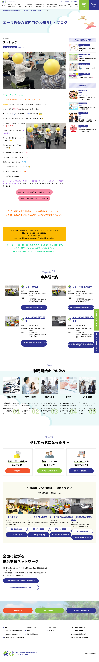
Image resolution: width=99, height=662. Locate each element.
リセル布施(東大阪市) (82, 286)
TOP (3, 5)
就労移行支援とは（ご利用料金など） (40, 5)
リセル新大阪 (12, 516)
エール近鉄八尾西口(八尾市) (81, 518)
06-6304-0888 (16, 529)
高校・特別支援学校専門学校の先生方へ (52, 5)
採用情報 (75, 1)
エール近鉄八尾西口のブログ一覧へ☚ (34, 198)
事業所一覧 (76, 5)
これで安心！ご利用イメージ (28, 5)
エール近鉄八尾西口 (9, 47)
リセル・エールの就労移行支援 (11, 5)
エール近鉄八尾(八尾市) (60, 516)
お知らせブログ (70, 5)
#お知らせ (21, 47)
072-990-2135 (82, 531)
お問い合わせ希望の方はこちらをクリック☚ (34, 192)
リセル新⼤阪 (31, 286)
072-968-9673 (60, 529)
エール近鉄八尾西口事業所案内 (80, 637)
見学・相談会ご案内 (32, 634)
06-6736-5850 (38, 529)
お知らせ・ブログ (32, 627)
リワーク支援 (20, 5)
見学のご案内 (62, 5)
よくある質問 (65, 1)
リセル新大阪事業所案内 (78, 627)
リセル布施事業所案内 (77, 631)
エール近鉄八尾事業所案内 (78, 634)
